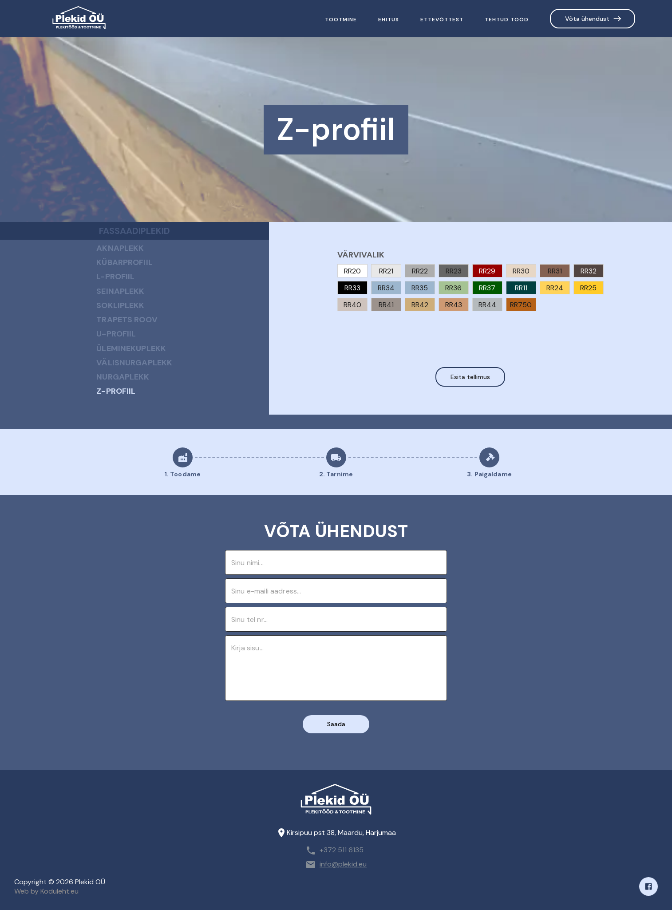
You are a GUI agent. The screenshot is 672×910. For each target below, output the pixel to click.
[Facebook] (648, 886)
